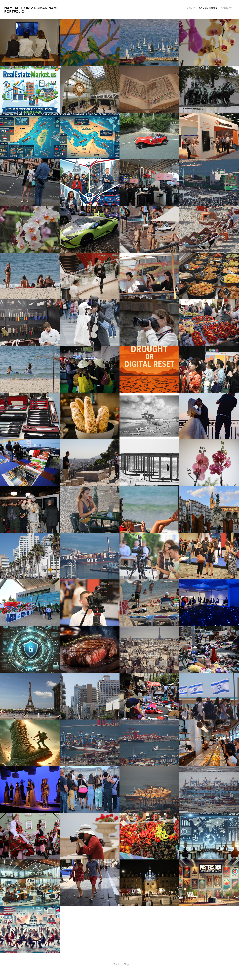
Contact (226, 8)
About (191, 8)
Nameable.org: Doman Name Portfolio (32, 9)
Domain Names (208, 8)
